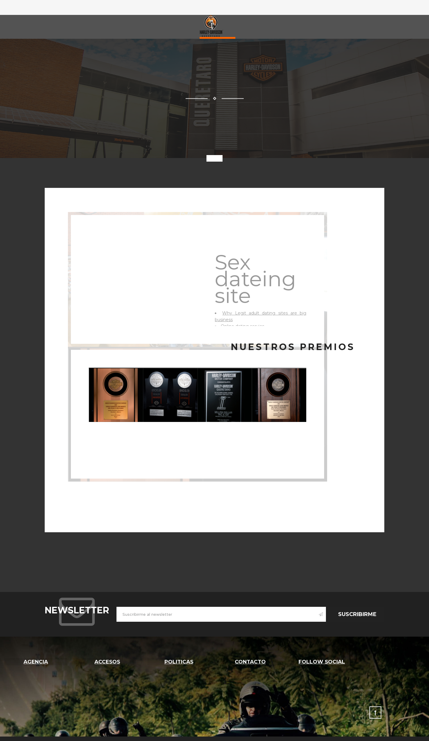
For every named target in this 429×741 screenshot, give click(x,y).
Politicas (179, 661)
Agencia (36, 661)
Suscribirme (357, 614)
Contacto (250, 661)
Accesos (107, 661)
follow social (322, 661)
